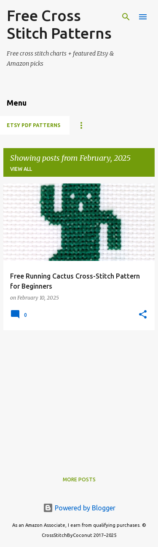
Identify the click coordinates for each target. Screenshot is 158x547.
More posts (79, 479)
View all (21, 169)
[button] (143, 315)
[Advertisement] (79, 396)
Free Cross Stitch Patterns (59, 24)
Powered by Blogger (79, 508)
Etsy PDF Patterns (33, 125)
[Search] (126, 17)
